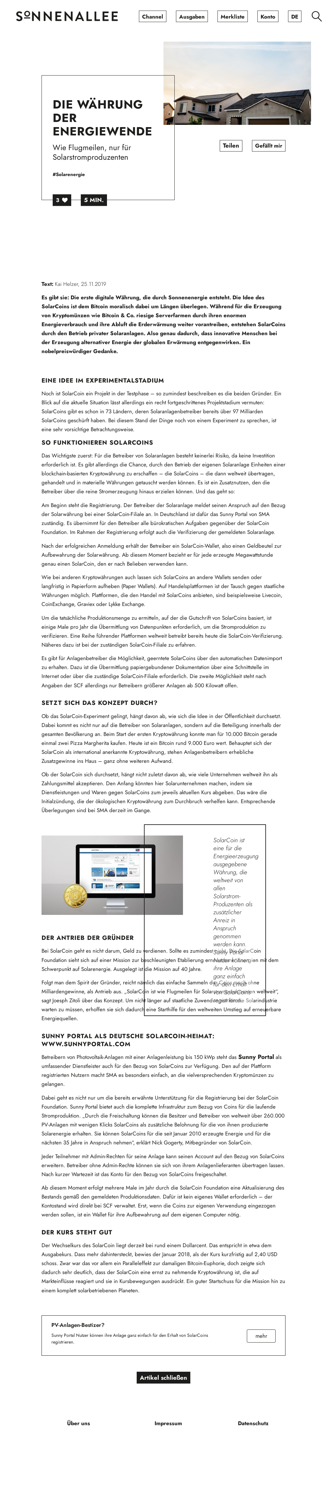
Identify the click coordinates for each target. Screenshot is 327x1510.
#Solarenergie (69, 175)
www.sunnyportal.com (86, 1044)
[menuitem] (152, 16)
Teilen (231, 145)
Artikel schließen (163, 1377)
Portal (266, 1057)
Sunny (248, 1057)
